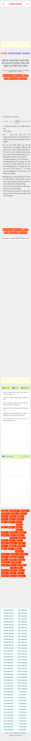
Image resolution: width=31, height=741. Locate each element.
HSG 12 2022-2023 (8, 726)
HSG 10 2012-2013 (8, 656)
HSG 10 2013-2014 (8, 659)
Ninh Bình (11, 545)
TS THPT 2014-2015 (9, 621)
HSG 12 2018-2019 (8, 715)
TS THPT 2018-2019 (9, 633)
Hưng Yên (3, 532)
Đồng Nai (12, 576)
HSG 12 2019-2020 (8, 718)
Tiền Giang (4, 565)
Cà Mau (3, 522)
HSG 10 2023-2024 (8, 689)
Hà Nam (3, 527)
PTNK (2, 548)
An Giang (3, 510)
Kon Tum (21, 537)
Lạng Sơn (12, 543)
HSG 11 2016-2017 (22, 668)
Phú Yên (17, 548)
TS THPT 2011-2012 (9, 613)
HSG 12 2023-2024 (8, 729)
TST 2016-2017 (22, 709)
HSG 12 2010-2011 (8, 691)
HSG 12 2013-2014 (8, 700)
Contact (11, 733)
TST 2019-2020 (22, 718)
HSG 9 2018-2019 (22, 633)
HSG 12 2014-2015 (8, 703)
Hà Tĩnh (18, 527)
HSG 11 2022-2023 (22, 686)
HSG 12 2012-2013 (8, 697)
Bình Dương (24, 510)
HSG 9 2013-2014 (22, 619)
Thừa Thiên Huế (15, 562)
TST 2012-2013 (22, 697)
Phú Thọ (10, 548)
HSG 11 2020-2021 (22, 680)
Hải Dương (12, 532)
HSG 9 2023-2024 (22, 648)
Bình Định (22, 513)
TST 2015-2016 (22, 706)
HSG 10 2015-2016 (8, 665)
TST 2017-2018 (22, 712)
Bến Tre (11, 519)
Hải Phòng (21, 532)
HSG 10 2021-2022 (8, 683)
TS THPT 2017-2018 (9, 630)
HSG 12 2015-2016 (8, 706)
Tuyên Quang (21, 565)
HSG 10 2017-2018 (8, 671)
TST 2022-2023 (22, 726)
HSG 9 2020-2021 (22, 639)
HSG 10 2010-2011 (8, 651)
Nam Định (20, 543)
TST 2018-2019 (22, 715)
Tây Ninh (12, 567)
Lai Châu (3, 540)
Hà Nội (10, 527)
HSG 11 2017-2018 (22, 671)
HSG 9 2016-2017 (22, 627)
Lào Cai (18, 540)
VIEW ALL (25, 456)
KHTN (11, 535)
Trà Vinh (12, 565)
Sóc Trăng (12, 556)
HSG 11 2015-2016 (22, 665)
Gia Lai (18, 522)
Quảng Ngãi (13, 554)
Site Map (23, 733)
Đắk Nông (3, 576)
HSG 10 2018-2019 (8, 674)
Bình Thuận (13, 513)
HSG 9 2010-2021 (22, 610)
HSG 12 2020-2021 (8, 721)
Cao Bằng (19, 519)
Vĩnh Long (3, 570)
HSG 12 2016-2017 (8, 709)
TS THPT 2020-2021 (9, 639)
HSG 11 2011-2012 (22, 654)
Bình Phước (4, 513)
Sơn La (19, 557)
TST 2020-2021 (22, 721)
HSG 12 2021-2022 (8, 723)
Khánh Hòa (19, 535)
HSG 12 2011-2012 (8, 694)
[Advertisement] (15, 22)
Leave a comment (18, 71)
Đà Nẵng (12, 573)
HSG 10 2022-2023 (8, 686)
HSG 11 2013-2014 (22, 659)
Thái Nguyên (4, 562)
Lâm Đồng (3, 543)
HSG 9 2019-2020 (22, 636)
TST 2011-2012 (22, 694)
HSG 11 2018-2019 (22, 674)
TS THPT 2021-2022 (9, 642)
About (6, 733)
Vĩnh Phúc (12, 570)
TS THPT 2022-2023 (9, 645)
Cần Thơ (11, 522)
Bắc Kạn (20, 516)
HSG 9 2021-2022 (22, 642)
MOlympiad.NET (18, 735)
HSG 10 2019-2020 (8, 677)
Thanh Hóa (11, 559)
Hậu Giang (3, 535)
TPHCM (3, 559)
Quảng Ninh (23, 554)
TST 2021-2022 (22, 723)
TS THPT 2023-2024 (9, 648)
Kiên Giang (12, 537)
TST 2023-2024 (22, 729)
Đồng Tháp (20, 576)
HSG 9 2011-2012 (22, 613)
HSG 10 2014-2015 (8, 662)
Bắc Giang (11, 516)
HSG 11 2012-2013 (22, 656)
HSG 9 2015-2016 (22, 624)
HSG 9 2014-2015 (22, 621)
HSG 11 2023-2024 (22, 689)
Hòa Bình (18, 529)
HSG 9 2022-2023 (22, 645)
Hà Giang (18, 524)
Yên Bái (20, 570)
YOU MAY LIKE (8, 456)
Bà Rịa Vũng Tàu (13, 510)
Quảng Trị (3, 557)
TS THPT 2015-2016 (9, 624)
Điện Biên (3, 573)
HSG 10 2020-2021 (8, 680)
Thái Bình (20, 559)
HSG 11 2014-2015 (22, 662)
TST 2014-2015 (22, 703)
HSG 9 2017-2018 (22, 630)
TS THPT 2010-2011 (9, 610)
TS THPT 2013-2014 (9, 619)
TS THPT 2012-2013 (9, 616)
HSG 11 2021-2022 (22, 683)
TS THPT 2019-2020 (9, 636)
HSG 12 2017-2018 (8, 712)
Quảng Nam (4, 554)
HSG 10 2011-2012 (8, 654)
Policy (19, 733)
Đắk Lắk (19, 573)
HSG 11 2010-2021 (22, 651)
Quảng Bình (18, 551)
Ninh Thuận (20, 546)
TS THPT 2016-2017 (9, 627)
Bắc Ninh (3, 519)
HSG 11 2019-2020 (22, 677)
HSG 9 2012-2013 (22, 616)
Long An (11, 540)
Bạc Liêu (3, 516)
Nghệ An (3, 546)
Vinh (19, 567)
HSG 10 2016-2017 (8, 668)
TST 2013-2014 (22, 700)
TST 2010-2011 (22, 691)
